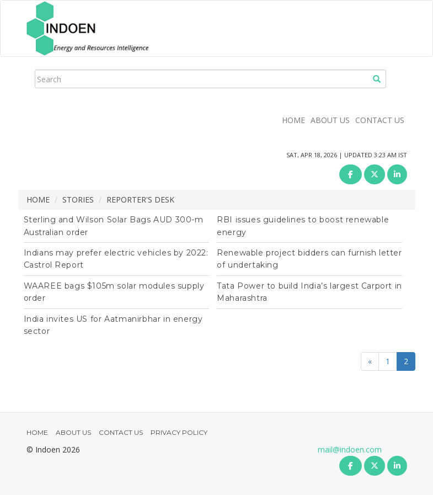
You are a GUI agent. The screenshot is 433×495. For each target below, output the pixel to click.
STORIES (78, 199)
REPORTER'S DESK (140, 199)
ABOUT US (330, 120)
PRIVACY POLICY (179, 432)
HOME (293, 120)
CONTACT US (379, 120)
